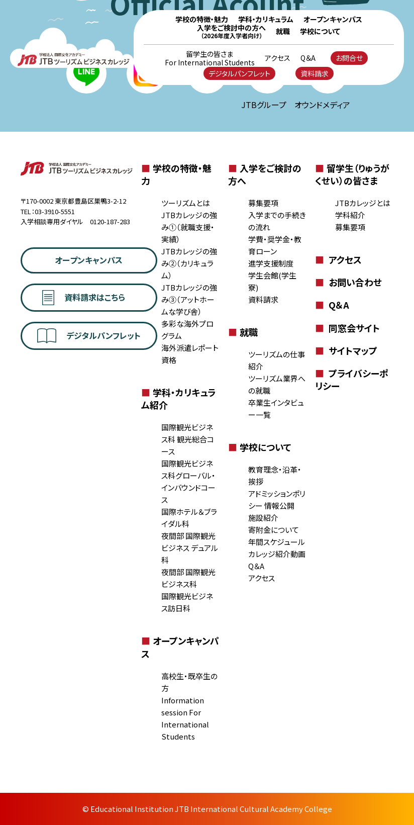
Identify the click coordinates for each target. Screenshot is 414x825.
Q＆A (308, 58)
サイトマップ (346, 350)
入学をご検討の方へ (264, 174)
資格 (168, 359)
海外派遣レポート (190, 347)
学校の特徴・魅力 (201, 19)
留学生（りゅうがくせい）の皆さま (352, 174)
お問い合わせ (348, 282)
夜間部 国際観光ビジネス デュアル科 (189, 547)
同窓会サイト (347, 327)
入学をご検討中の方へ (231, 31)
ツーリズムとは (185, 203)
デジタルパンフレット (239, 73)
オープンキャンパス (332, 19)
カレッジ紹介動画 (276, 553)
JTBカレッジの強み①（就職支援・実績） (189, 227)
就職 (283, 31)
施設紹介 (263, 517)
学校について (320, 31)
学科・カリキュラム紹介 (178, 398)
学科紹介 (350, 215)
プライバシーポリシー (351, 379)
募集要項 (263, 203)
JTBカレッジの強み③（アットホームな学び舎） (189, 299)
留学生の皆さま (210, 58)
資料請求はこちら (83, 297)
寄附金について (273, 529)
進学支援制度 (270, 263)
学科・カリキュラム (265, 19)
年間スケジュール (276, 541)
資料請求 (314, 73)
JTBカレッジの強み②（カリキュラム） (189, 263)
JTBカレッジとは (362, 203)
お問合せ (349, 58)
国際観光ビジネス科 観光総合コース (187, 439)
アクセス (277, 58)
